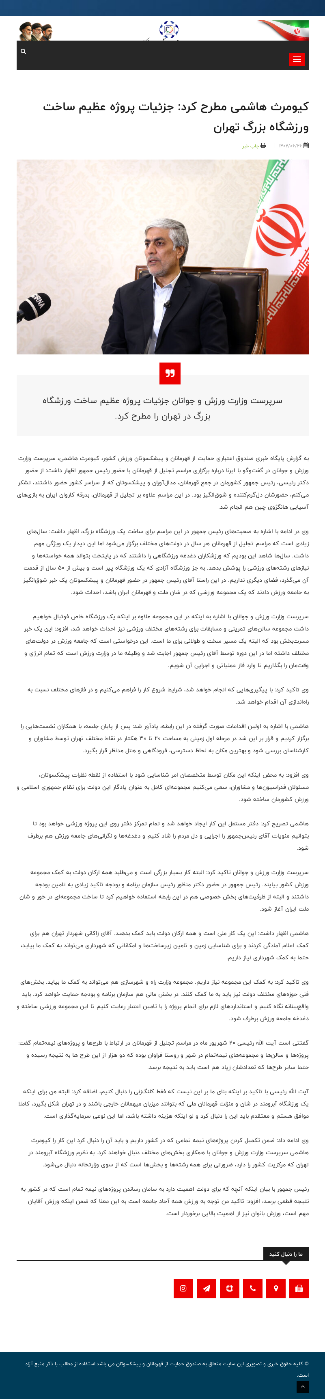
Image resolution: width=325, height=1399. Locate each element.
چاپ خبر (250, 146)
